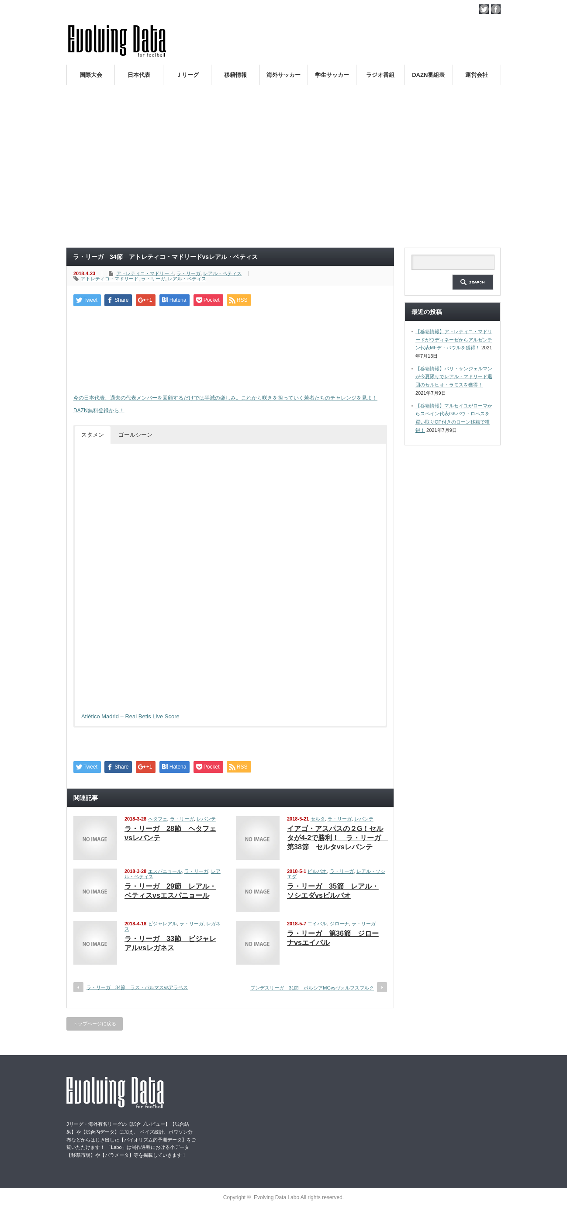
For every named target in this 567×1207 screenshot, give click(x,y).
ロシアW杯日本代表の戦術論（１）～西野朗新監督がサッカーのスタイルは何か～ (411, 96)
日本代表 (139, 75)
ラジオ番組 (380, 75)
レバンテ (206, 818)
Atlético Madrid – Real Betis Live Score (130, 716)
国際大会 (91, 75)
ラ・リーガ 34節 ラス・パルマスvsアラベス (137, 987)
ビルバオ (317, 871)
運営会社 (476, 75)
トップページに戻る (94, 1023)
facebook (496, 9)
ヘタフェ (157, 818)
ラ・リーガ (188, 273)
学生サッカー (332, 75)
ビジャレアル (162, 923)
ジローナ (339, 923)
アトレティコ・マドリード (145, 273)
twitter (484, 9)
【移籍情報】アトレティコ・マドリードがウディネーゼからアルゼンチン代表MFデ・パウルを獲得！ (453, 339)
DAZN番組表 (428, 75)
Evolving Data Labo (276, 1197)
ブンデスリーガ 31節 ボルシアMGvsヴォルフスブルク (312, 987)
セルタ (318, 818)
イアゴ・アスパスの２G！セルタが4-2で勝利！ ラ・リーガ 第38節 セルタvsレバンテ (337, 838)
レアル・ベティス (222, 273)
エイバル (317, 923)
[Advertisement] (283, 176)
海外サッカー (283, 75)
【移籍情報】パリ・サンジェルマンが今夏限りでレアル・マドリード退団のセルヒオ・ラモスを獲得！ (453, 376)
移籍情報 (235, 75)
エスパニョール (165, 871)
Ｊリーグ (187, 75)
